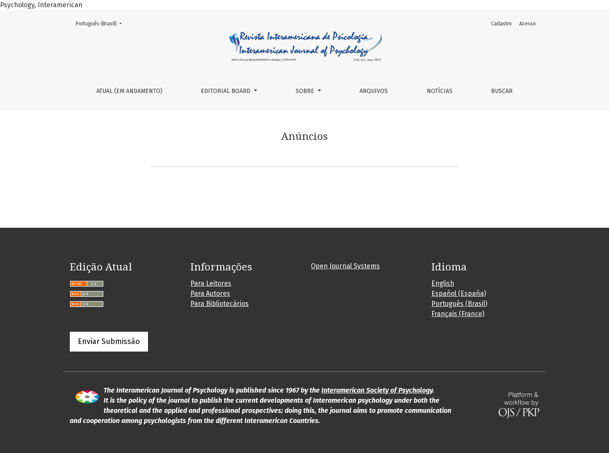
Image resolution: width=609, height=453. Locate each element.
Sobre (306, 91)
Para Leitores (210, 283)
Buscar (502, 91)
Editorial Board (226, 91)
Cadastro (501, 24)
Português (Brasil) (101, 23)
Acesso (527, 24)
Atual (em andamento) (129, 91)
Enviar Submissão (109, 341)
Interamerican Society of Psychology (377, 390)
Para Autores (210, 293)
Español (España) (458, 293)
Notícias (440, 91)
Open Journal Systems (345, 266)
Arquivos (373, 91)
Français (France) (457, 314)
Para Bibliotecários (219, 304)
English (442, 283)
